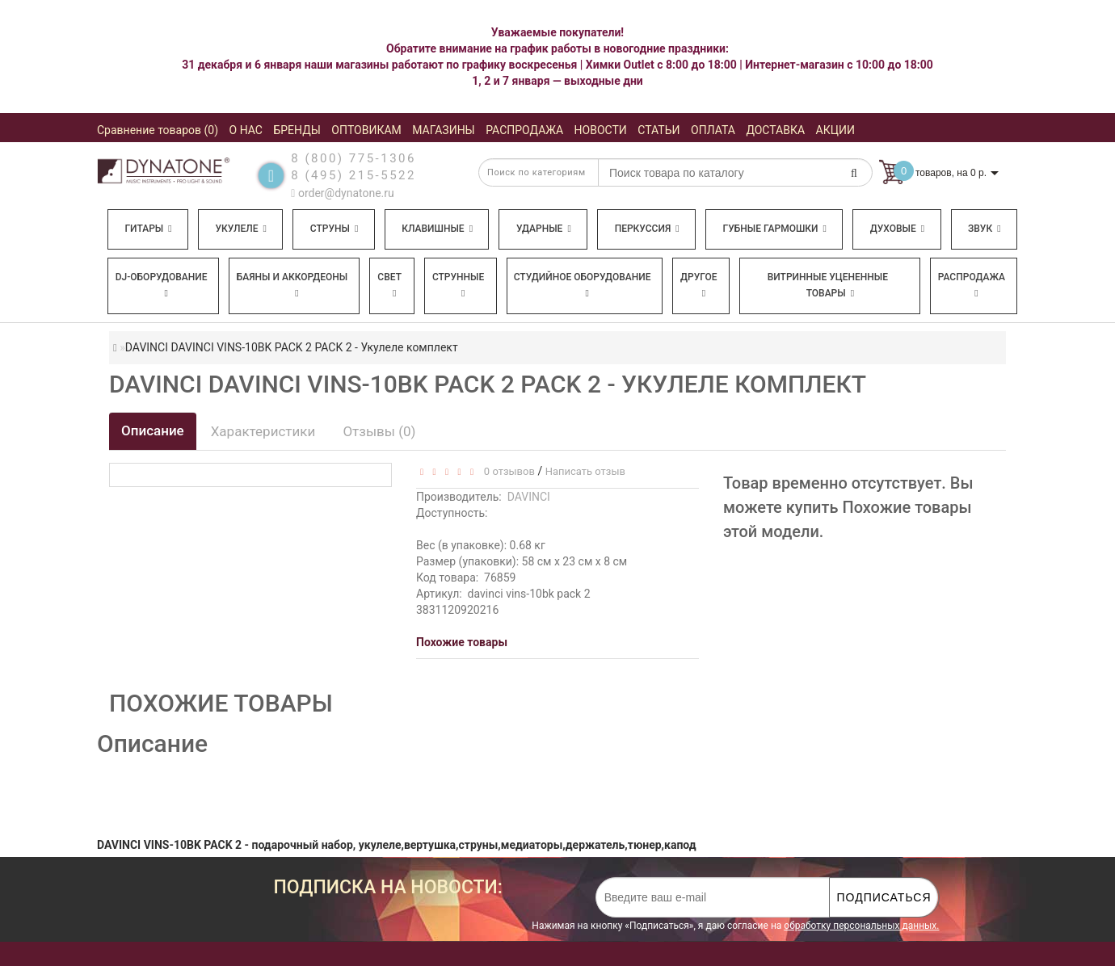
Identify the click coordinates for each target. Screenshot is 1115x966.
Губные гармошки (775, 228)
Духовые (897, 228)
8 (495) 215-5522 (353, 175)
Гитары (147, 228)
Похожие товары (461, 642)
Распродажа (971, 284)
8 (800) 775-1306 (353, 158)
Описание (152, 430)
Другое (698, 284)
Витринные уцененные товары (828, 285)
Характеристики (263, 431)
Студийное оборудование (582, 284)
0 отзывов (506, 471)
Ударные (543, 228)
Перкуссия (647, 228)
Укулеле (240, 228)
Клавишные (437, 228)
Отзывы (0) (379, 431)
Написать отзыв (585, 471)
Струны (334, 228)
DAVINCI (528, 496)
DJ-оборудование (162, 284)
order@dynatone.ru (342, 193)
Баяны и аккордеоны (292, 284)
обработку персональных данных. (861, 925)
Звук (984, 228)
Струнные (458, 284)
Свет (389, 284)
